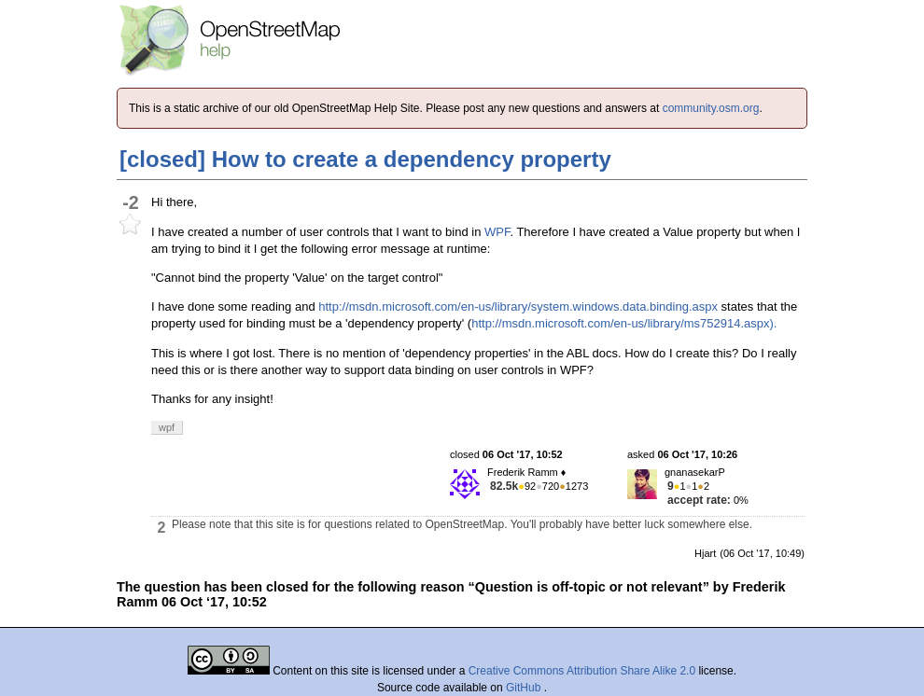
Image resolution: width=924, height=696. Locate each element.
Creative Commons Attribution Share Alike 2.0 (582, 670)
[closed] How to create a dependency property (365, 159)
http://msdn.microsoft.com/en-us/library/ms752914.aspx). (624, 323)
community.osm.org (711, 108)
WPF (497, 232)
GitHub (525, 687)
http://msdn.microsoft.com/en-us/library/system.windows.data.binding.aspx (518, 306)
